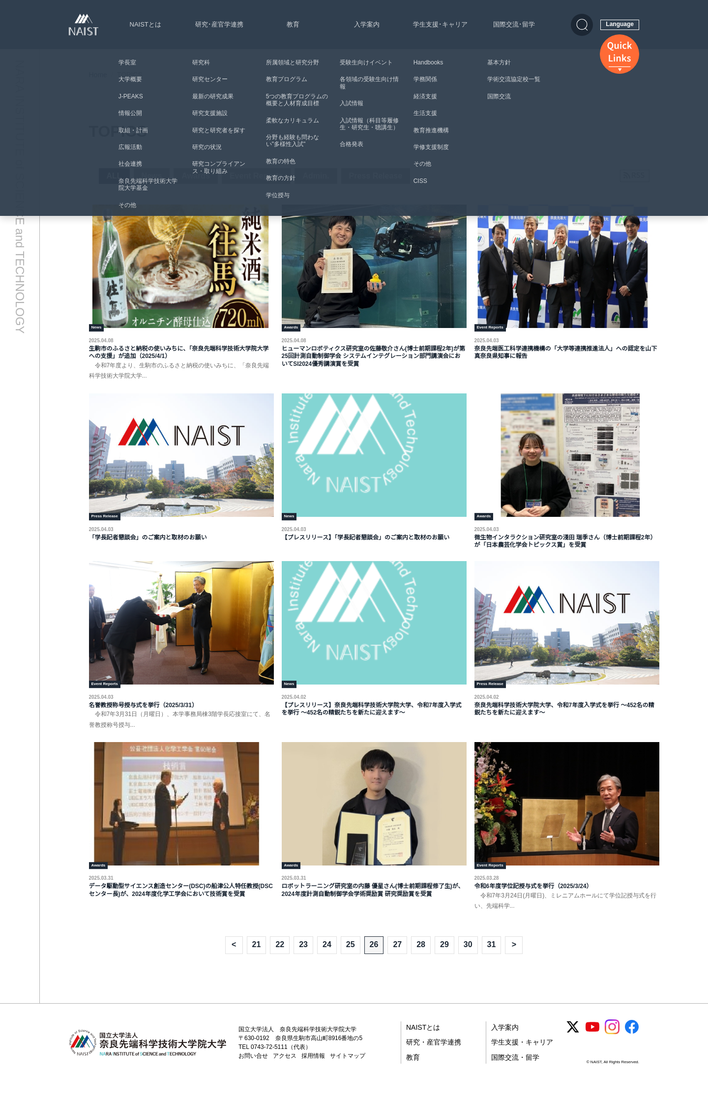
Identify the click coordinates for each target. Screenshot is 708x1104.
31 (491, 959)
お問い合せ (253, 1070)
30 (468, 959)
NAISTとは (145, 24)
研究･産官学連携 (219, 24)
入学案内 (367, 24)
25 (350, 959)
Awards (195, 176)
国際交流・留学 (515, 1072)
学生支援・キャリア (522, 1057)
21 (256, 959)
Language (620, 24)
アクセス (284, 1070)
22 (279, 959)
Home (98, 75)
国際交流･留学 (514, 24)
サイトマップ (347, 1070)
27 (397, 959)
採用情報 (313, 1070)
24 (327, 959)
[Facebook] (631, 1041)
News (152, 176)
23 (303, 959)
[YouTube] (592, 1041)
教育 (293, 24)
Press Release (376, 176)
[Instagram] (612, 1041)
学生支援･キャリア (440, 24)
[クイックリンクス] (619, 54)
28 (420, 959)
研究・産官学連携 (433, 1057)
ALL (114, 176)
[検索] (582, 25)
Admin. (315, 176)
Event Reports (256, 176)
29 (444, 959)
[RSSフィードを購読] (634, 176)
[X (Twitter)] (572, 1041)
